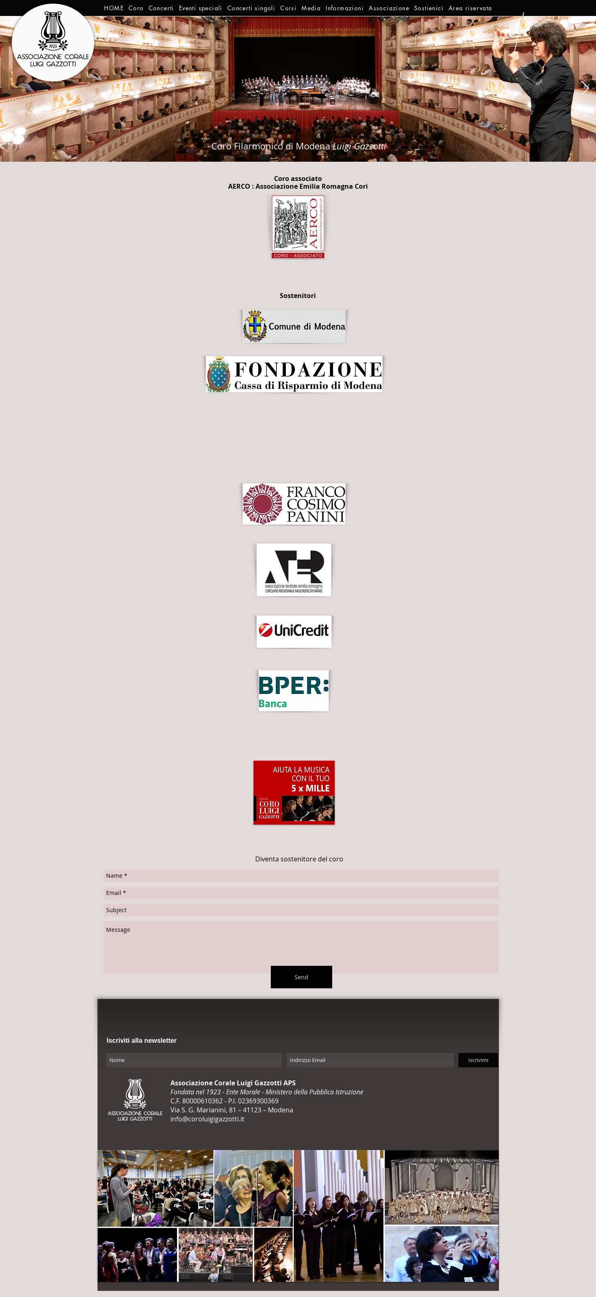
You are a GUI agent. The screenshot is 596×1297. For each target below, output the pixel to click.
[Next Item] (585, 89)
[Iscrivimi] (478, 1060)
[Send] (301, 977)
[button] (136, 8)
